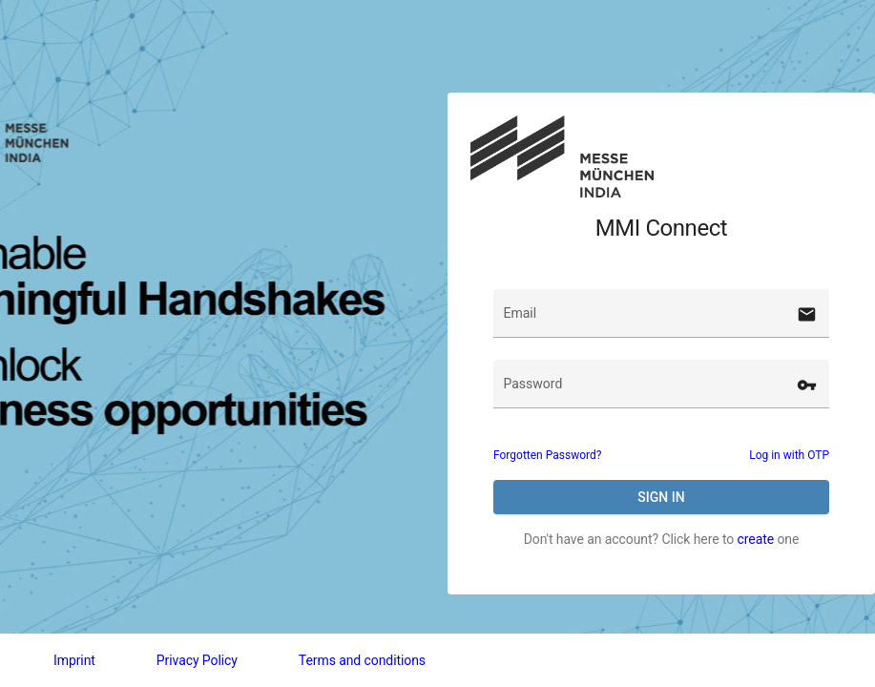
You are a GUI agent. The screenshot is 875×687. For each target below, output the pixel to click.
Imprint (74, 660)
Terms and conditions (362, 660)
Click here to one (730, 539)
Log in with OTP (789, 455)
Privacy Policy (197, 660)
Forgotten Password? (547, 455)
